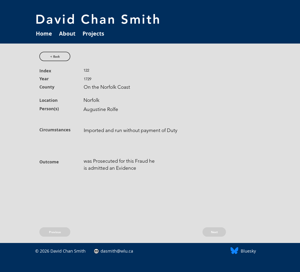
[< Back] (54, 56)
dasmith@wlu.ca (116, 251)
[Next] (214, 232)
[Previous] (54, 232)
